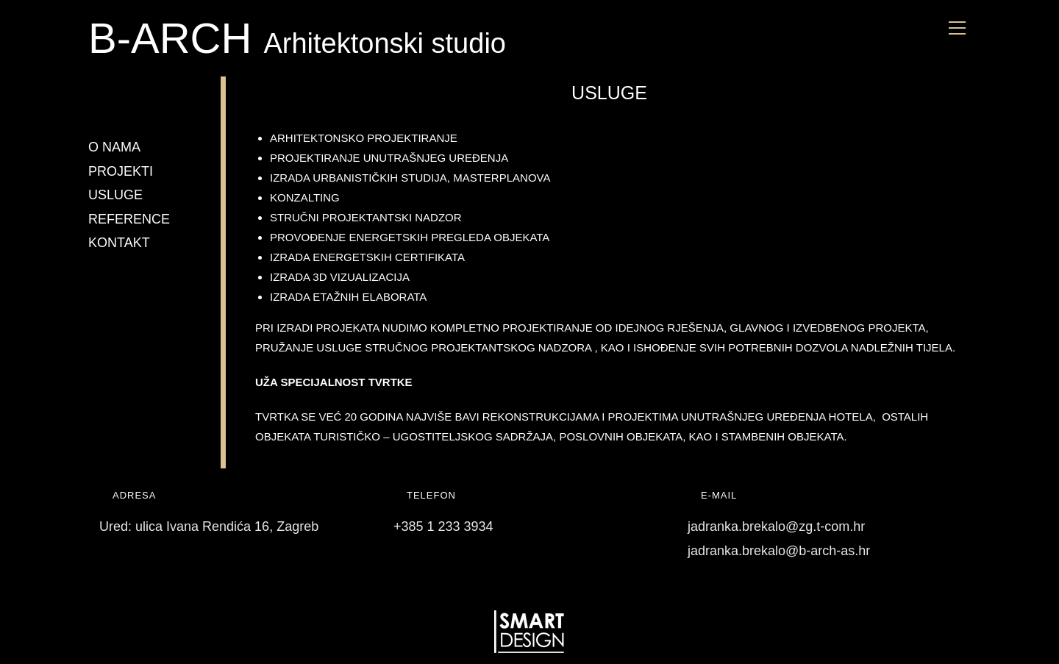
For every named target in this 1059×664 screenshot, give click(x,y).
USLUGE (115, 195)
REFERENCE (129, 219)
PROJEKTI (120, 171)
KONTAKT (119, 242)
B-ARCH (175, 38)
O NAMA (114, 147)
